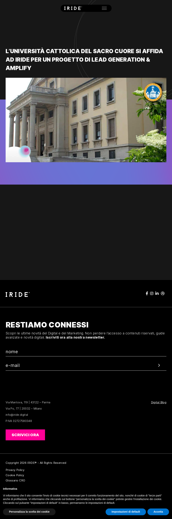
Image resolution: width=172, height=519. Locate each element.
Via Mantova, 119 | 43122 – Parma (28, 402)
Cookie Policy (33, 475)
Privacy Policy (33, 470)
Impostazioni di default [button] (126, 511)
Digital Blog (158, 402)
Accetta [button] (158, 511)
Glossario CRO (33, 480)
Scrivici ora (25, 435)
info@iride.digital (17, 414)
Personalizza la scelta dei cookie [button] (29, 511)
